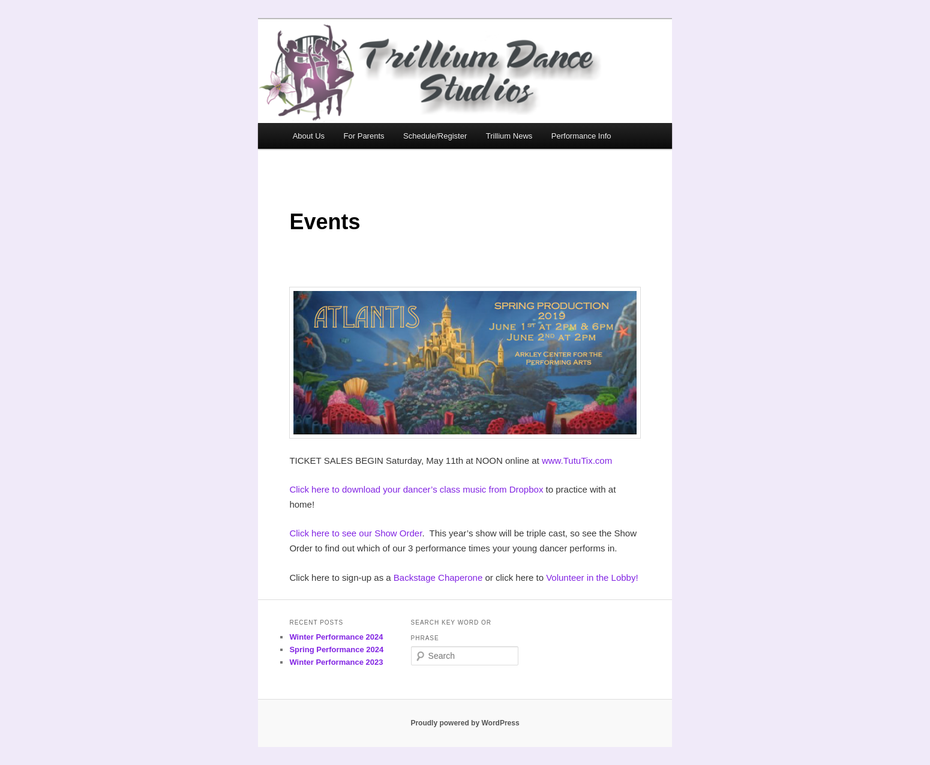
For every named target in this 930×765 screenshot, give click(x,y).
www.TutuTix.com (577, 460)
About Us (309, 135)
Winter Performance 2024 (336, 636)
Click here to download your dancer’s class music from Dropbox (416, 489)
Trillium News (509, 135)
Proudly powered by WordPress (464, 723)
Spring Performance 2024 (336, 649)
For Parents (364, 135)
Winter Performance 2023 (336, 662)
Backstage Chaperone (438, 577)
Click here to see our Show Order (355, 533)
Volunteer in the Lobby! (592, 577)
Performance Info (581, 135)
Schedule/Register (435, 135)
